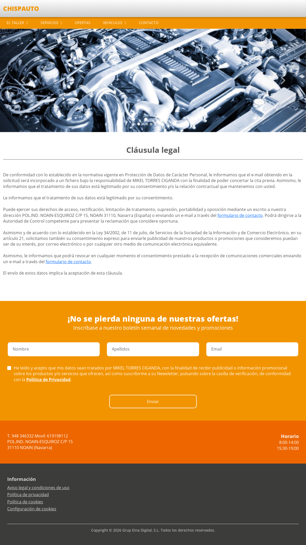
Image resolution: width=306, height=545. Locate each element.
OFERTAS (82, 22)
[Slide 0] (138, 124)
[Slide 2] (147, 124)
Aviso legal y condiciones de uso (38, 487)
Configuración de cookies (31, 509)
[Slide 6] (163, 124)
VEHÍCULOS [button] (112, 22)
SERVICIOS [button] (49, 22)
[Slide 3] (151, 124)
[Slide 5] (159, 124)
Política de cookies (25, 502)
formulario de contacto (240, 215)
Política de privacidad (28, 494)
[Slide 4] (155, 124)
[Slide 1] (143, 124)
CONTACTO (149, 22)
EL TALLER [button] (15, 22)
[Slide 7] (167, 124)
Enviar (153, 401)
